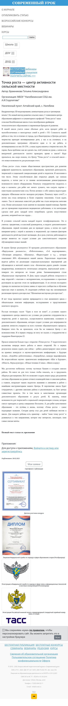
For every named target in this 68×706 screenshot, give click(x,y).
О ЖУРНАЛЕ (8, 9)
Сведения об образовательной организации (34, 653)
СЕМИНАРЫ (16, 648)
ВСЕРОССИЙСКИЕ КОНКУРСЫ (17, 20)
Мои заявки (34, 464)
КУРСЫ (5, 32)
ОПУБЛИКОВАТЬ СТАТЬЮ (15, 15)
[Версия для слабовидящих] (34, 696)
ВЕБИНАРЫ (8, 26)
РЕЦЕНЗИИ (43, 648)
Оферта (46, 660)
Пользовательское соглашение (28, 657)
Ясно (57, 637)
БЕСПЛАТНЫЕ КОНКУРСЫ (49, 645)
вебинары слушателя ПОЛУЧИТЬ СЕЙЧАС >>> (23, 72)
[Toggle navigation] (11, 45)
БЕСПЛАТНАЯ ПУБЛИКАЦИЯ (19, 645)
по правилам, (37, 630)
